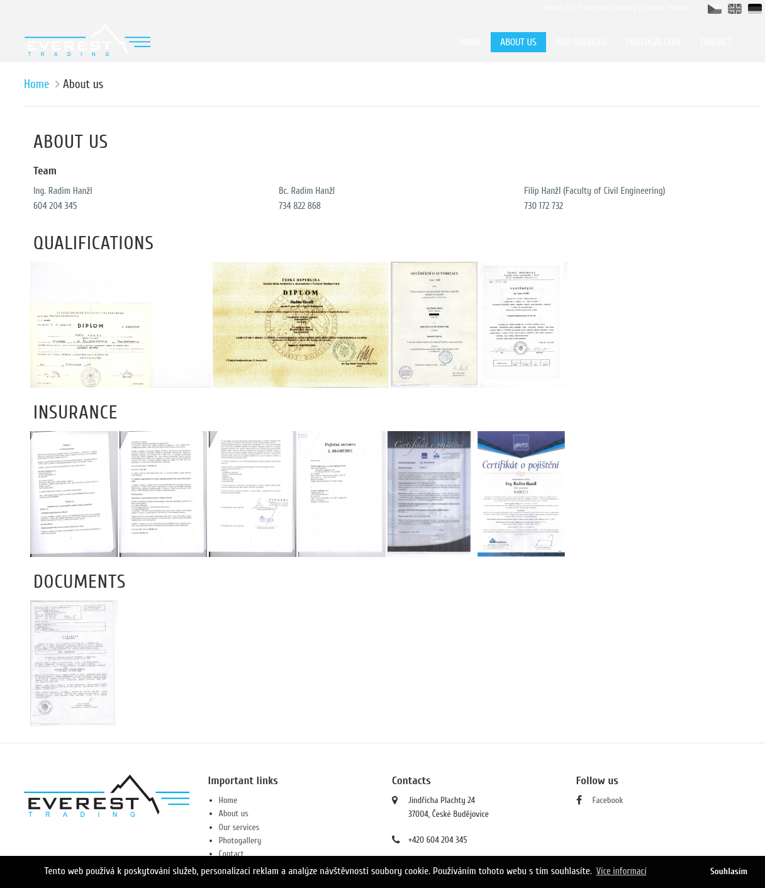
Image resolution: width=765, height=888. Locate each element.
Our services (239, 827)
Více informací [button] (621, 871)
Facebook (608, 800)
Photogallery (240, 840)
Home (36, 84)
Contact (231, 853)
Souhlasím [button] (728, 871)
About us (233, 813)
